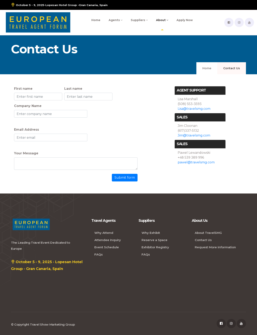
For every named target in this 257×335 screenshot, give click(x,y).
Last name (73, 89)
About (162, 20)
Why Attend (103, 233)
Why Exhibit (151, 233)
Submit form (124, 177)
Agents (115, 20)
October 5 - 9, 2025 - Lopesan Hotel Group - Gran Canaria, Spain (47, 264)
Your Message (26, 153)
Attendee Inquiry (107, 240)
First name (23, 89)
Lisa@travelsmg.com (194, 109)
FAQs (98, 254)
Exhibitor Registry (155, 247)
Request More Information (215, 247)
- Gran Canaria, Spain (59, 5)
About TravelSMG (208, 233)
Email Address (26, 129)
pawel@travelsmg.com (196, 162)
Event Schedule (106, 247)
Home (95, 20)
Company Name (28, 106)
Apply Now (184, 20)
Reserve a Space (154, 240)
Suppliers (139, 20)
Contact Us (203, 240)
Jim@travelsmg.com (194, 135)
